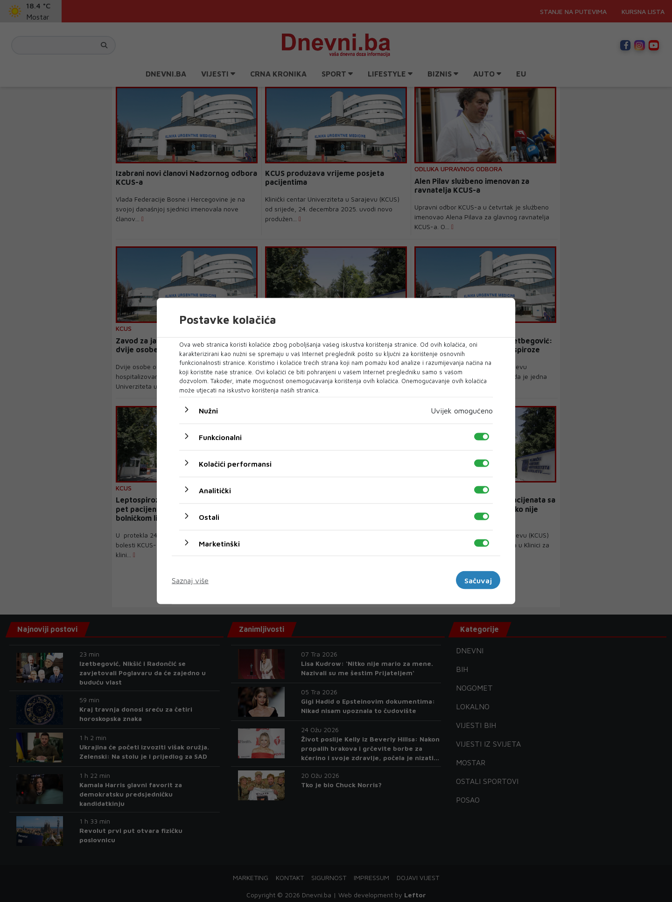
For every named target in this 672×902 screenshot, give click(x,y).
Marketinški (219, 543)
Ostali (209, 517)
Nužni (208, 410)
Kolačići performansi (235, 464)
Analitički (215, 490)
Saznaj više (190, 580)
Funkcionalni (220, 437)
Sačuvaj (478, 580)
